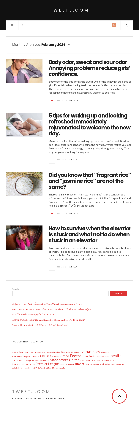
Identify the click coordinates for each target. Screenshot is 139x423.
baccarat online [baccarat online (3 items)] (53, 352)
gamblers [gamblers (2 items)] (100, 356)
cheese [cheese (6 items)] (35, 356)
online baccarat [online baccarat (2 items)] (110, 360)
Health (74, 100)
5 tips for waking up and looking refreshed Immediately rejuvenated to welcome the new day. (89, 124)
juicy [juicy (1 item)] (20, 360)
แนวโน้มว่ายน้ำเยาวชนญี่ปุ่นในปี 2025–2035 (33, 314)
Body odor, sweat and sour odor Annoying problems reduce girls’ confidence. (89, 68)
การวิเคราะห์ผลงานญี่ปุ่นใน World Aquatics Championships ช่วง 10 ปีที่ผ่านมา (48, 320)
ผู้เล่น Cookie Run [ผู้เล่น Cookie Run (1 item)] (17, 368)
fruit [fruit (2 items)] (86, 356)
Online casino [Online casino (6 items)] (20, 364)
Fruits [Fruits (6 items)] (92, 356)
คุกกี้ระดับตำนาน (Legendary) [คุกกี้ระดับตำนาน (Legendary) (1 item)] (114, 364)
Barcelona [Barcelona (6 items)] (67, 352)
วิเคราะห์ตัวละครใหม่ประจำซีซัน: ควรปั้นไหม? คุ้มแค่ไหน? (40, 325)
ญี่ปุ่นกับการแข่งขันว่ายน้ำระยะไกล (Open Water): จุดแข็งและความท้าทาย (47, 304)
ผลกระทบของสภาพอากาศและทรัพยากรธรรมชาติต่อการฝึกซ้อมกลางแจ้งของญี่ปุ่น (51, 309)
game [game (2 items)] (107, 356)
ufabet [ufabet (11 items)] (79, 364)
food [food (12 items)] (66, 356)
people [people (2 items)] (31, 364)
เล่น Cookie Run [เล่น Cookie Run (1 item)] (61, 368)
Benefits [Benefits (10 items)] (85, 352)
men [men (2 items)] (82, 360)
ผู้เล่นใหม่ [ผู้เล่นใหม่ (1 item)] (27, 368)
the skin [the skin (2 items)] (71, 364)
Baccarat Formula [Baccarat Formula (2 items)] (38, 352)
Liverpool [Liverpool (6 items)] (28, 360)
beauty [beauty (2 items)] (76, 352)
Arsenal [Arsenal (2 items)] (15, 352)
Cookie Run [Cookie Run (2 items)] (56, 356)
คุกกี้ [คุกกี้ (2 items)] (102, 364)
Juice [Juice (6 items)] (15, 360)
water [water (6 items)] (88, 364)
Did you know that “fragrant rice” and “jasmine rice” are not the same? (90, 181)
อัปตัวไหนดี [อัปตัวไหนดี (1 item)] (41, 368)
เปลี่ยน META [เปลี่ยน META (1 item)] (50, 368)
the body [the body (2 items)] (63, 364)
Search (15, 289)
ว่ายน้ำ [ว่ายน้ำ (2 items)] (34, 368)
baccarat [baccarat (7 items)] (24, 352)
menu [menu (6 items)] (88, 360)
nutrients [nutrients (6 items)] (97, 360)
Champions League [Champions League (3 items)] (21, 356)
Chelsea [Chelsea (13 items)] (45, 356)
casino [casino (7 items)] (105, 352)
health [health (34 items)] (116, 355)
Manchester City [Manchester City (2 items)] (42, 360)
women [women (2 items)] (96, 364)
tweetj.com (69, 10)
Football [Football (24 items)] (76, 355)
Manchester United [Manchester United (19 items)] (64, 359)
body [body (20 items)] (96, 351)
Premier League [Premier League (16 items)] (47, 363)
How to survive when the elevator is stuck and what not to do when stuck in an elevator (90, 234)
